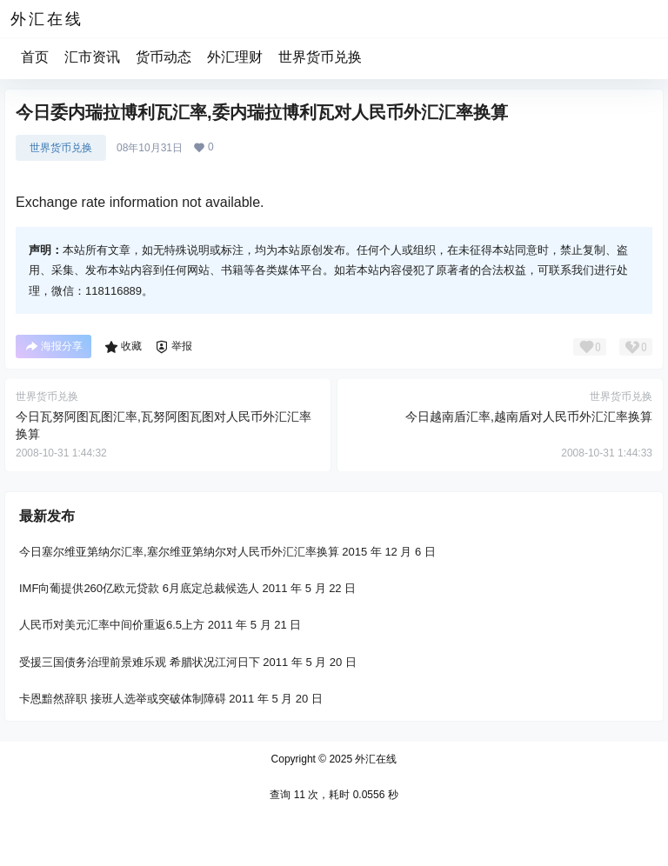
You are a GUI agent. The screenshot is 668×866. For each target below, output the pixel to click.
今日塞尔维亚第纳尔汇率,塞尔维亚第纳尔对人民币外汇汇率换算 (179, 551)
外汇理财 (235, 57)
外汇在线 (374, 759)
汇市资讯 (92, 57)
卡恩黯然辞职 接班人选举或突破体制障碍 (122, 698)
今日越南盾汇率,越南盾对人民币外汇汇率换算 (528, 416)
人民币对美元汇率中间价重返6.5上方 (111, 624)
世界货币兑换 (320, 57)
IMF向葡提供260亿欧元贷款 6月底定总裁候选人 (139, 588)
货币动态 (163, 57)
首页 (35, 57)
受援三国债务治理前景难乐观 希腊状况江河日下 (139, 661)
